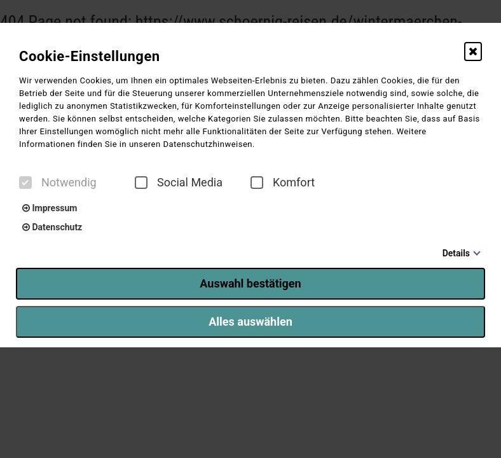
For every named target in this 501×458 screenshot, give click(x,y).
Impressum (49, 208)
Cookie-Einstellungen (89, 56)
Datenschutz (52, 227)
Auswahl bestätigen (250, 283)
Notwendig (58, 182)
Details (456, 253)
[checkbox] (25, 182)
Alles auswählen (250, 321)
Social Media (179, 182)
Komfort (283, 182)
